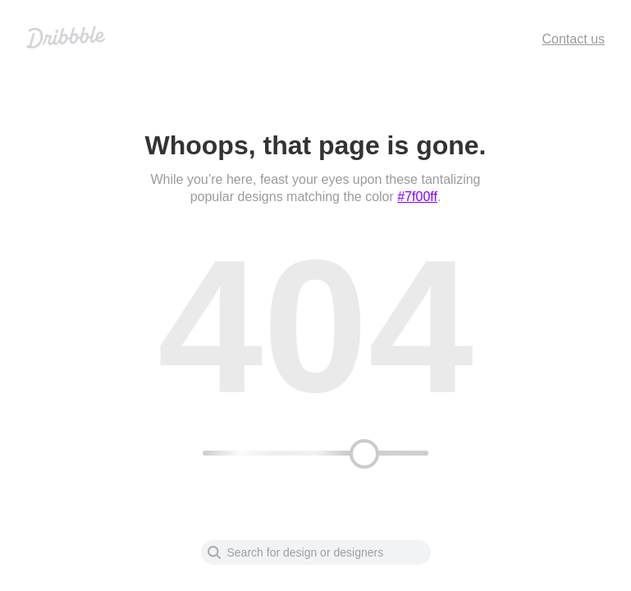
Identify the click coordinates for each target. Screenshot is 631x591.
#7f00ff (417, 197)
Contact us (573, 39)
